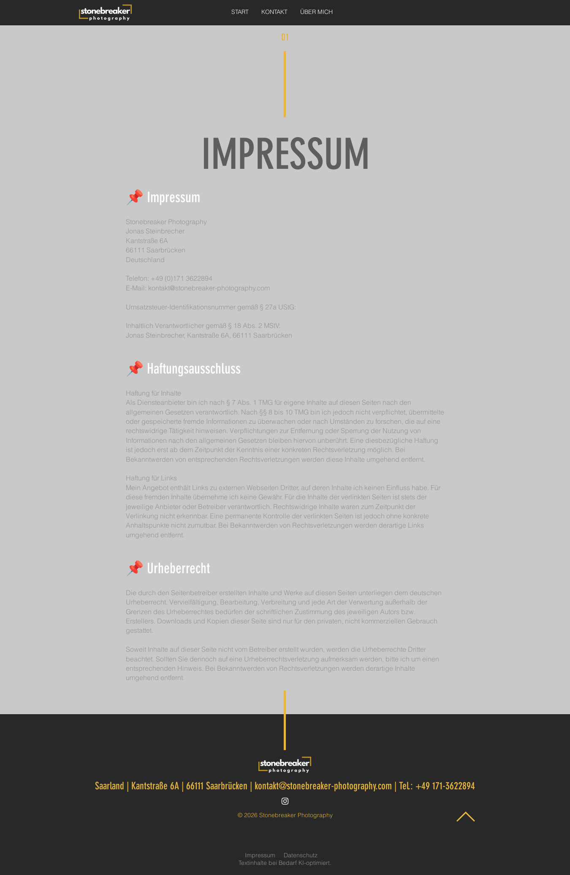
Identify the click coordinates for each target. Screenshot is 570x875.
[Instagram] (285, 801)
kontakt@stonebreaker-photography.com (209, 288)
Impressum (260, 855)
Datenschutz (301, 855)
